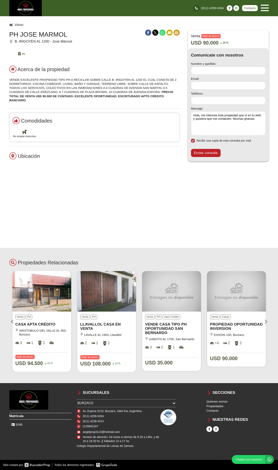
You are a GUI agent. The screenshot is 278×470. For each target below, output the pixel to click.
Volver (16, 25)
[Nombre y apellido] (228, 71)
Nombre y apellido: (203, 63)
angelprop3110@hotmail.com (101, 432)
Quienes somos (217, 401)
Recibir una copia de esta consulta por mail (221, 141)
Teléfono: (197, 93)
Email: (195, 78)
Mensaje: (197, 108)
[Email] (228, 85)
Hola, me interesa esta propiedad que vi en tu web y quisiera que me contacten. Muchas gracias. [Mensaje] (228, 123)
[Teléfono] (228, 100)
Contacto (249, 8)
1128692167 (90, 426)
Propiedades (214, 406)
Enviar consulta (206, 153)
